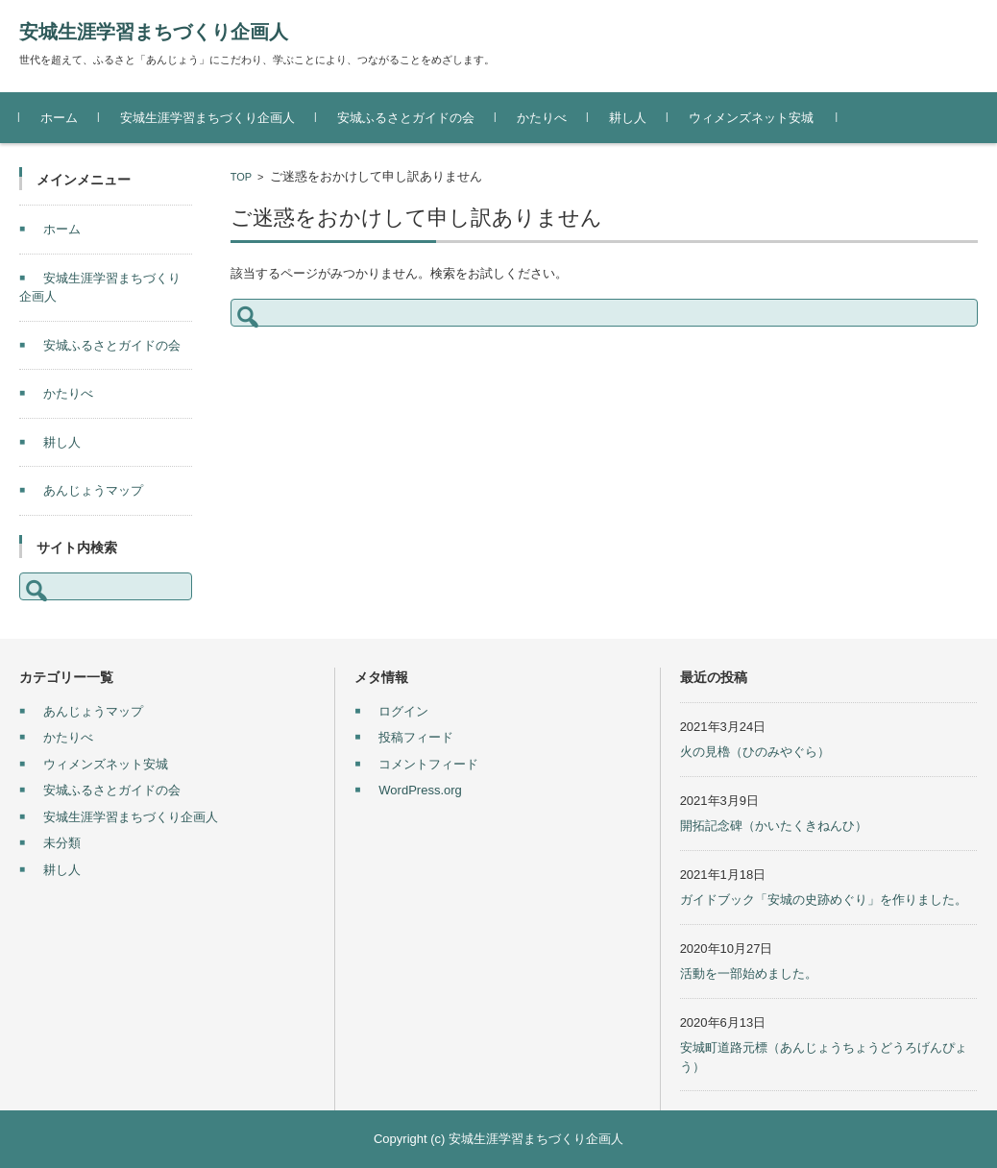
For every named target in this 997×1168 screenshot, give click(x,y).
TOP (241, 176)
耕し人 (627, 117)
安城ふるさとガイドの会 (405, 117)
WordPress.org (419, 790)
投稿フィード (415, 737)
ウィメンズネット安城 (751, 117)
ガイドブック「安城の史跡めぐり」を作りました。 (823, 899)
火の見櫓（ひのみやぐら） (755, 751)
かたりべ (542, 117)
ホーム (59, 117)
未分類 (62, 843)
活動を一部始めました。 (748, 973)
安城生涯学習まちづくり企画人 (153, 31)
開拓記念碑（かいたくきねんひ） (773, 825)
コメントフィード (428, 764)
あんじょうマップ (93, 490)
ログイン (403, 711)
